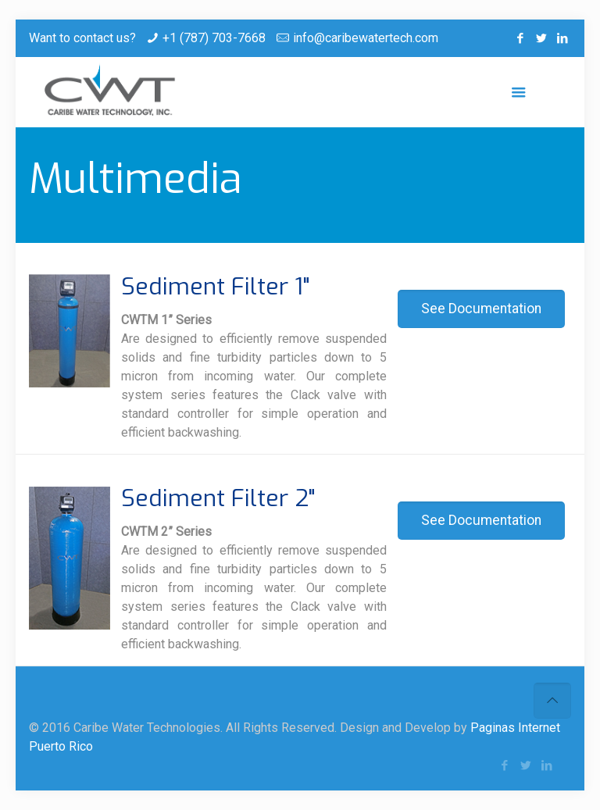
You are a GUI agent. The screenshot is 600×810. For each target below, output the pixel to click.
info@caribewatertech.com (365, 37)
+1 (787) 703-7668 (214, 37)
